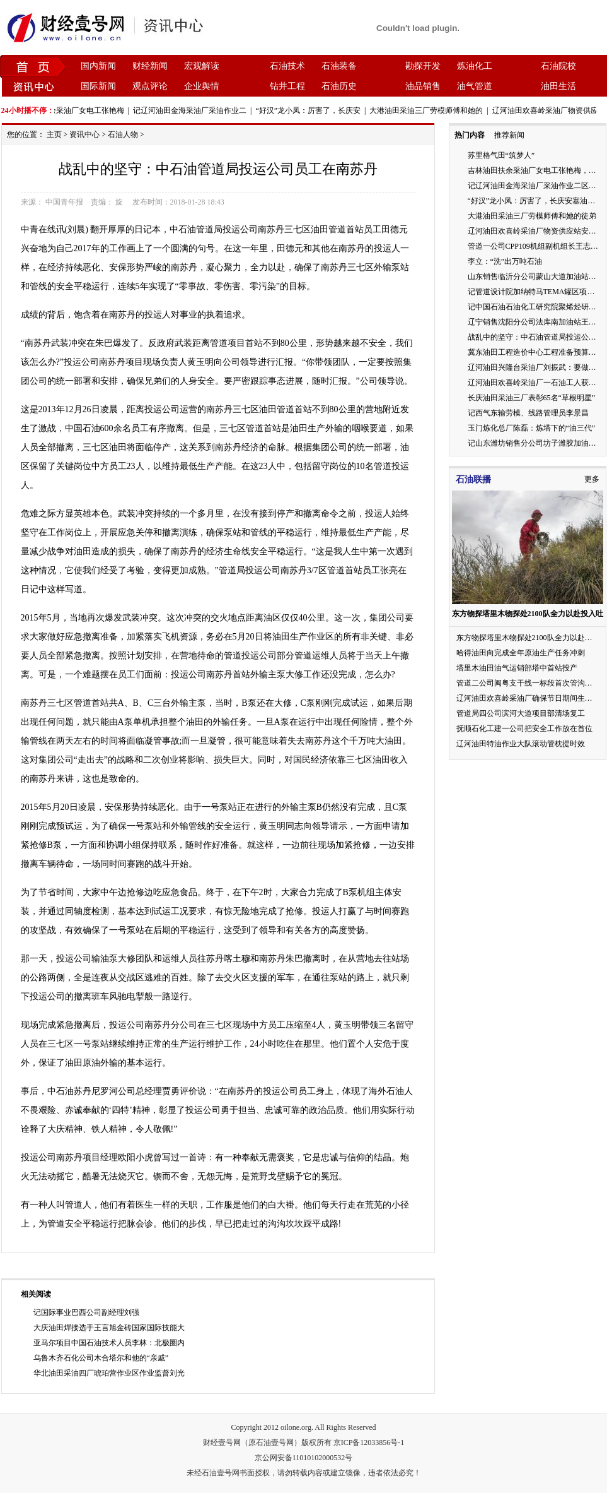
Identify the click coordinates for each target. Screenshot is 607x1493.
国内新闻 (98, 66)
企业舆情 (201, 86)
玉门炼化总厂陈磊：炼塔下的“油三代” (532, 428)
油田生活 (558, 86)
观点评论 (150, 86)
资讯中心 (84, 134)
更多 (591, 479)
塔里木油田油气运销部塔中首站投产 (516, 667)
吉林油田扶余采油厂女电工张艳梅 (70, 110)
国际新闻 (98, 86)
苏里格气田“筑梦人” (501, 155)
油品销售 (423, 86)
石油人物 (123, 134)
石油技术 (287, 66)
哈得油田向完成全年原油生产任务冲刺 (520, 652)
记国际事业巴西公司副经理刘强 (86, 1312)
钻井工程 (287, 86)
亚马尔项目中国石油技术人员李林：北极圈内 (109, 1342)
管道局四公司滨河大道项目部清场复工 (520, 713)
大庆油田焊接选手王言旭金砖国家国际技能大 (109, 1327)
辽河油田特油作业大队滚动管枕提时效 (520, 743)
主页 (54, 134)
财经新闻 (150, 66)
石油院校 (558, 66)
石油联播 (473, 479)
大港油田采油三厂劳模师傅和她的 (428, 110)
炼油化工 (474, 66)
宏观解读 (201, 66)
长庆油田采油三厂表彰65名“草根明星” (532, 397)
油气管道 (474, 86)
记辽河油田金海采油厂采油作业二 (192, 110)
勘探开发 (423, 66)
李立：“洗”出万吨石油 (505, 261)
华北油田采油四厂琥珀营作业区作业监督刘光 (109, 1373)
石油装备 (339, 66)
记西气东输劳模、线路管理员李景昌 (528, 412)
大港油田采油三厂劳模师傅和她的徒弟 (532, 215)
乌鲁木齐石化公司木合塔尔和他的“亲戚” (101, 1357)
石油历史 (339, 86)
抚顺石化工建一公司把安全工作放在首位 (524, 728)
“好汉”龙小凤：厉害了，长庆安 (310, 110)
